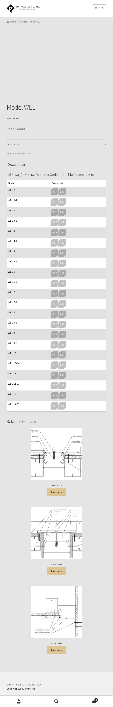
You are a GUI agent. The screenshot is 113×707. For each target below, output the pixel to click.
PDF (54, 191)
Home (13, 21)
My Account (19, 701)
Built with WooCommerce (21, 688)
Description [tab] (13, 144)
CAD (62, 191)
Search (56, 701)
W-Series (22, 21)
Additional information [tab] (19, 153)
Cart (86, 699)
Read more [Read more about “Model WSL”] (57, 649)
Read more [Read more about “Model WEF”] (57, 571)
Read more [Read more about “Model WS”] (57, 492)
